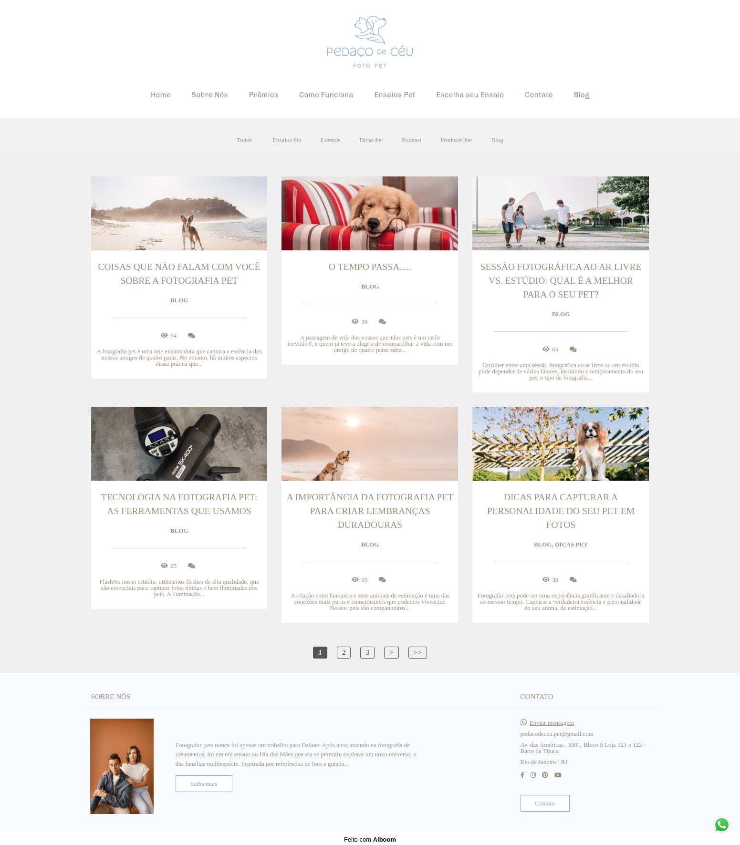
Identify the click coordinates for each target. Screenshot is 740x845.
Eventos (330, 140)
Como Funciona (326, 95)
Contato (539, 95)
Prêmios (264, 95)
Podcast (411, 140)
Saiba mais (204, 781)
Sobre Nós (210, 95)
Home (161, 95)
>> (418, 652)
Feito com (370, 837)
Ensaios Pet (394, 95)
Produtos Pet (456, 140)
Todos (244, 140)
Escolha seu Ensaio (470, 95)
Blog (581, 95)
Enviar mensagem (552, 720)
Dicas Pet (371, 140)
